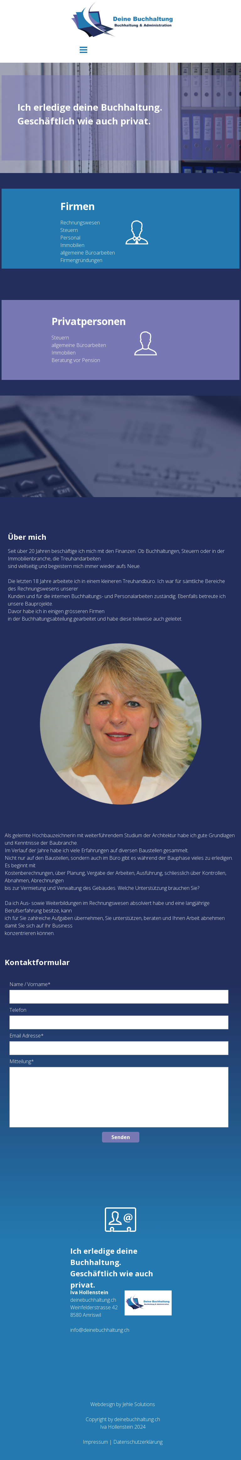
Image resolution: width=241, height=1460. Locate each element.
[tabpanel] (120, 117)
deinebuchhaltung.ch (137, 1419)
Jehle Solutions (138, 1404)
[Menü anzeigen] (83, 50)
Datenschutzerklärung (138, 1441)
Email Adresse (26, 1035)
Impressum (95, 1441)
